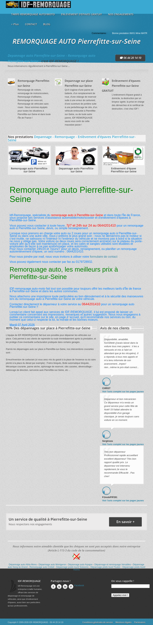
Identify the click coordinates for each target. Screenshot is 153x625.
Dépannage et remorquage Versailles (112, 564)
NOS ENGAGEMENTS (121, 14)
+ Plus (15, 24)
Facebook (79, 585)
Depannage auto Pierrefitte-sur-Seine (76, 170)
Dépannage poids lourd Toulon (105, 567)
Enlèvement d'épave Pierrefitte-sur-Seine (123, 170)
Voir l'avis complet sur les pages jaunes (123, 391)
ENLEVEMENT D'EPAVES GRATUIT (81, 14)
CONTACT (31, 24)
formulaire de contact (103, 256)
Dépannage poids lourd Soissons (72, 567)
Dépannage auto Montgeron (52, 564)
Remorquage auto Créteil (42, 567)
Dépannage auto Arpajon (80, 564)
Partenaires (139, 622)
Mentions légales (123, 622)
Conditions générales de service (97, 622)
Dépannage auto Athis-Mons (23, 564)
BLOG (46, 24)
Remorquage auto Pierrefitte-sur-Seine (29, 170)
